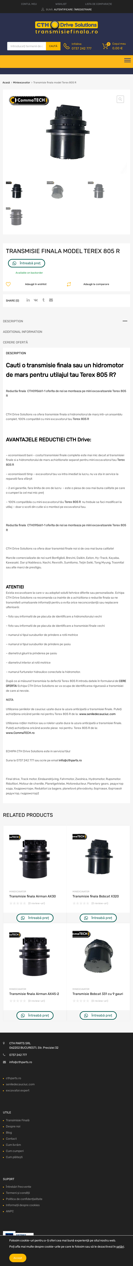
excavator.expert (17, 1090)
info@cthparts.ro (70, 760)
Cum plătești (14, 1157)
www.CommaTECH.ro (20, 733)
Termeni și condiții (18, 1193)
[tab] (66, 321)
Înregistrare (83, 9)
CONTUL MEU (29, 4)
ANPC (10, 1211)
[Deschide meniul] (127, 61)
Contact (11, 1139)
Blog (9, 1132)
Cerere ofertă (15, 342)
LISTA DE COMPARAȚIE (98, 4)
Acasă (6, 82)
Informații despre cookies (23, 1205)
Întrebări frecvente (18, 1187)
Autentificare (63, 9)
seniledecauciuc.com (20, 1084)
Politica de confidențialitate (24, 1199)
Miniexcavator (21, 82)
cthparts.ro (13, 1078)
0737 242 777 (81, 48)
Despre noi (13, 1126)
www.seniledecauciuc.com (97, 714)
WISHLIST (61, 4)
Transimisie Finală (18, 1120)
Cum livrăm (13, 1145)
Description (13, 321)
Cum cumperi (15, 1151)
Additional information (22, 332)
